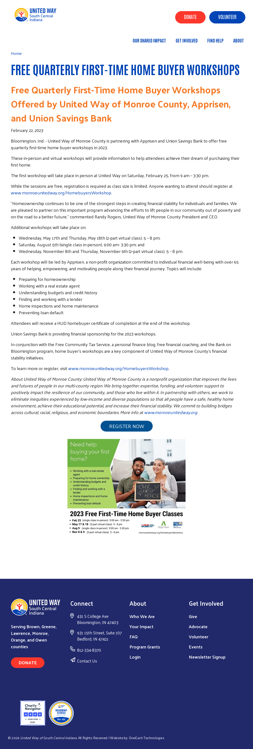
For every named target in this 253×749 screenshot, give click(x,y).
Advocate (198, 626)
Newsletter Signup (207, 657)
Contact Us (87, 661)
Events (196, 646)
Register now (126, 426)
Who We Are (142, 616)
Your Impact (141, 626)
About (238, 40)
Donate (190, 16)
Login (135, 657)
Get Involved (187, 40)
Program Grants (144, 646)
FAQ (133, 636)
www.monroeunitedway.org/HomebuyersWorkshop (61, 192)
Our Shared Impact (149, 40)
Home (28, 38)
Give (193, 616)
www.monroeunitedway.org (170, 412)
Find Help (215, 40)
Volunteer (227, 16)
